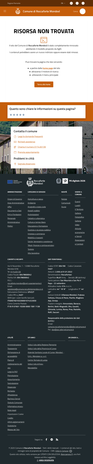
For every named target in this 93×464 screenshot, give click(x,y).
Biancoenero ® (67, 454)
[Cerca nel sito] (82, 11)
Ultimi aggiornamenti (16, 421)
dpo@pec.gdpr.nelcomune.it (63, 329)
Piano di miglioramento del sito (15, 364)
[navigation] (4, 11)
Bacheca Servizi (14, 398)
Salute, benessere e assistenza (40, 241)
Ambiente (32, 202)
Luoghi (77, 205)
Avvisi (63, 206)
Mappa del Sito (13, 429)
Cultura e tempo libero (37, 222)
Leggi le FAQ (13, 371)
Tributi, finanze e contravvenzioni (41, 245)
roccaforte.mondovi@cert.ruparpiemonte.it (25, 283)
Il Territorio (79, 209)
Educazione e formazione (38, 226)
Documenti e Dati (14, 210)
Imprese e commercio (36, 233)
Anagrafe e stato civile (37, 206)
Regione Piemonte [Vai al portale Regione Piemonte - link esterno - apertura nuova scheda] (14, 3)
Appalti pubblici (34, 210)
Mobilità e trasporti (35, 237)
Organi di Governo (15, 199)
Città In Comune (61, 450)
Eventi (77, 201)
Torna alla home (43, 84)
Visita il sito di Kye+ (35, 363)
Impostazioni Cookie (15, 414)
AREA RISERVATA (45, 460)
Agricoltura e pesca (35, 199)
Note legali (12, 410)
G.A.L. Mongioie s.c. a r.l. (37, 356)
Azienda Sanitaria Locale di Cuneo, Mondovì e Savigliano (50, 352)
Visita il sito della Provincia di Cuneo (42, 348)
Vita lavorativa (33, 253)
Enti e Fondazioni (14, 214)
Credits (10, 418)
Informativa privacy (15, 406)
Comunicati (65, 202)
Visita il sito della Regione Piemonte (42, 344)
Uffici (10, 206)
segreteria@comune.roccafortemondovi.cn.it (25, 289)
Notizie (64, 199)
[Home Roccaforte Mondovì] (36, 11)
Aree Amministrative (16, 202)
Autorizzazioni (33, 214)
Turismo (31, 249)
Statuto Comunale (15, 402)
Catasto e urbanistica (36, 218)
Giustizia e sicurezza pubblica (39, 229)
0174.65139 (16, 271)
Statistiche (12, 425)
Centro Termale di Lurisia (37, 360)
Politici (10, 226)
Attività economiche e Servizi (80, 232)
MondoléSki (32, 367)
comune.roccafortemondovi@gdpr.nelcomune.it (67, 326)
